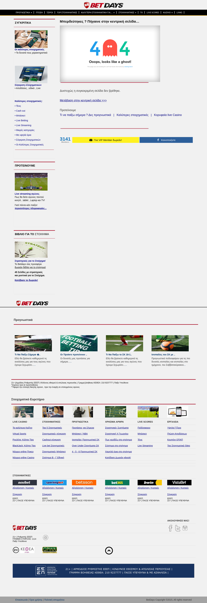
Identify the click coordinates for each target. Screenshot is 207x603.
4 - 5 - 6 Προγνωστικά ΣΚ (84, 451)
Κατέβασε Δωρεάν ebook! (118, 457)
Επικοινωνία (21, 599)
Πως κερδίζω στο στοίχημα (118, 439)
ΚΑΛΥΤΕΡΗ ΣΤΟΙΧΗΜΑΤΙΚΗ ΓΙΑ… (98, 12)
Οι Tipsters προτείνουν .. (73, 354)
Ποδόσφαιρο (144, 427)
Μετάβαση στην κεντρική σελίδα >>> (83, 100)
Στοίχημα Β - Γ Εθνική (53, 457)
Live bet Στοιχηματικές (53, 445)
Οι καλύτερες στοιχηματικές (29, 49)
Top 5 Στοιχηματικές (52, 427)
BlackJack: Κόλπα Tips (24, 445)
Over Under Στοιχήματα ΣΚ (85, 445)
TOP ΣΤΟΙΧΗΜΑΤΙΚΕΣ (67, 12)
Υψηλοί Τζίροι (174, 427)
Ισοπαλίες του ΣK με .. (163, 354)
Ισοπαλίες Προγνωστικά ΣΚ (85, 439)
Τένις (140, 439)
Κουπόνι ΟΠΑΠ (175, 439)
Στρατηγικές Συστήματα (117, 427)
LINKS (179, 12)
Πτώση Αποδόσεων (177, 433)
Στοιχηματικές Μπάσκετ (54, 451)
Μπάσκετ (142, 433)
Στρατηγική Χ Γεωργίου (116, 433)
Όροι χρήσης (35, 599)
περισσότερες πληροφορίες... (31, 208)
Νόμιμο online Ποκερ (23, 451)
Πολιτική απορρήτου (54, 599)
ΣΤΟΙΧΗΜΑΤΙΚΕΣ (127, 12)
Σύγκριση (17, 494)
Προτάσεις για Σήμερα (83, 427)
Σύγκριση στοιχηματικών (28, 85)
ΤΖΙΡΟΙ (50, 12)
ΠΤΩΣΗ (39, 12)
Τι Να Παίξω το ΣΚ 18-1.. (119, 354)
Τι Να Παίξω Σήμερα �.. (27, 354)
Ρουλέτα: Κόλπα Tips (23, 439)
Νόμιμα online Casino (23, 457)
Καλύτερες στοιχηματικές (132, 115)
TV (141, 12)
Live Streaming (145, 445)
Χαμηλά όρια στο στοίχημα (118, 451)
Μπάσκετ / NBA (80, 433)
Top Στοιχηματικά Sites (178, 445)
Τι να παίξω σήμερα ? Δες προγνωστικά (85, 115)
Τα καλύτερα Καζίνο (22, 427)
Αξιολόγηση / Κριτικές (23, 488)
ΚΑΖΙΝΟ (168, 12)
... (35, 365)
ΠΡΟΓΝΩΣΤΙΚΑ (24, 12)
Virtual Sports (19, 433)
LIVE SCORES (153, 12)
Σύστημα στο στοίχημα (116, 445)
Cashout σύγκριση (51, 439)
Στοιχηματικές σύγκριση (54, 433)
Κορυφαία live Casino (168, 115)
